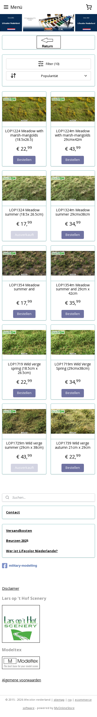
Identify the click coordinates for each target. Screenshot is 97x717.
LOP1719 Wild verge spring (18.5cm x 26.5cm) (24, 368)
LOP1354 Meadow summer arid (24, 287)
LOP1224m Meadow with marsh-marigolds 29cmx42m (72, 135)
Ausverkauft (24, 234)
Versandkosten (19, 530)
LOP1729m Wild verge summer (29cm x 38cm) (24, 445)
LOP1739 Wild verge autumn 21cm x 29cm (72, 445)
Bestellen (24, 159)
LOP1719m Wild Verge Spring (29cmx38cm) (72, 366)
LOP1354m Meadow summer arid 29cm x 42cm (73, 289)
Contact (13, 512)
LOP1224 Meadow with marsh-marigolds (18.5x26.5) (24, 135)
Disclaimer (10, 588)
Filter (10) (48, 64)
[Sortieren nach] (48, 76)
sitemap (59, 699)
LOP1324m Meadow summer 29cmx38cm (72, 212)
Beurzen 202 (16, 540)
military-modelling (19, 566)
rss (70, 699)
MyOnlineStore (64, 708)
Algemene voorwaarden (21, 680)
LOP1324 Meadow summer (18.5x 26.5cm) (24, 212)
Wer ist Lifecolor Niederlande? (32, 551)
